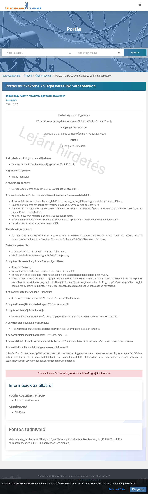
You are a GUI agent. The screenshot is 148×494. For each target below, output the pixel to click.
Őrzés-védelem (43, 75)
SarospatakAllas (11, 75)
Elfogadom (138, 489)
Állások (28, 75)
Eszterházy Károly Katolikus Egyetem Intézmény (35, 95)
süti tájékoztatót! (125, 483)
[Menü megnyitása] (140, 4)
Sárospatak (11, 100)
